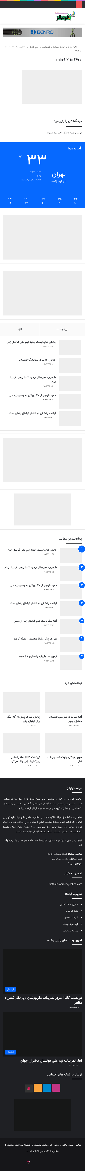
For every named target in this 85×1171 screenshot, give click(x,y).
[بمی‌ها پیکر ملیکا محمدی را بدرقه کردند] (71, 644)
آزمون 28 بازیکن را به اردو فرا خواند (37, 657)
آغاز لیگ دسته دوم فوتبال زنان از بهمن (35, 621)
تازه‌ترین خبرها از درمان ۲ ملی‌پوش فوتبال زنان (32, 380)
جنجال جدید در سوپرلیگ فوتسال (37, 360)
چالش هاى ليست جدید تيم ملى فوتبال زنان (31, 342)
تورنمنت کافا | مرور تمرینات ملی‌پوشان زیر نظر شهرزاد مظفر (43, 1000)
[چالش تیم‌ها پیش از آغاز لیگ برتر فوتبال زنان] (21, 702)
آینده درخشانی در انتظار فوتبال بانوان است (32, 413)
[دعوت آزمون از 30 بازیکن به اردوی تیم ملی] (70, 401)
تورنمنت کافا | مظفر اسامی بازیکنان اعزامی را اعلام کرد (25, 759)
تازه (20, 329)
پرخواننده (62, 329)
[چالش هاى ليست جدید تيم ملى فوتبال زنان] (70, 347)
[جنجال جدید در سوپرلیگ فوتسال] (70, 365)
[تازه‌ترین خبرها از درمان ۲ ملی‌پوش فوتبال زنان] (70, 383)
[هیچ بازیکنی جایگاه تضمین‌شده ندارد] (63, 743)
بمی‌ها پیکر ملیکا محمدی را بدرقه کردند (35, 639)
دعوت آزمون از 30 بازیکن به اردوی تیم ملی (32, 395)
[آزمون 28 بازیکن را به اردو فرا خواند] (71, 662)
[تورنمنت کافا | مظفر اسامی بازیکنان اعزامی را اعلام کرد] (21, 743)
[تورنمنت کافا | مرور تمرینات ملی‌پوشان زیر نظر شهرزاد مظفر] (42, 971)
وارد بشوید (51, 133)
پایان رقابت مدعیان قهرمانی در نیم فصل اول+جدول (44, 47)
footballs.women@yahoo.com (65, 884)
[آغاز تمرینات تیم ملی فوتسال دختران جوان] (63, 702)
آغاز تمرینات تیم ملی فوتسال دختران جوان (65, 719)
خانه (77, 47)
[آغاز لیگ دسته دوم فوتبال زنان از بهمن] (71, 626)
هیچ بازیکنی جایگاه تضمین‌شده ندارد (64, 759)
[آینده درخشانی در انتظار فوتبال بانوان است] (70, 418)
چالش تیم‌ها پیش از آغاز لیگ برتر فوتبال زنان (23, 719)
